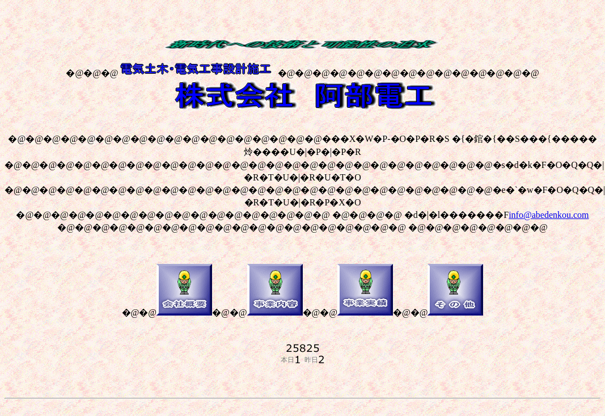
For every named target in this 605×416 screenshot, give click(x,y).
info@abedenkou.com (549, 215)
